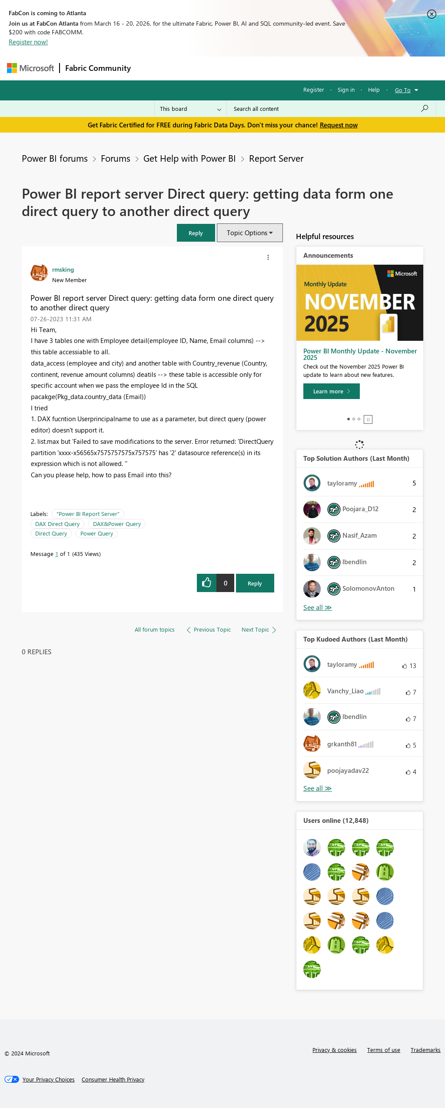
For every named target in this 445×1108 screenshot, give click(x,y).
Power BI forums (55, 158)
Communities (263, 68)
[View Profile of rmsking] (63, 269)
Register (313, 89)
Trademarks (426, 1049)
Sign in (346, 89)
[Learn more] (331, 391)
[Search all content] (331, 108)
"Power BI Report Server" (88, 513)
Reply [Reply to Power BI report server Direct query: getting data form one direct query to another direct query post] (255, 583)
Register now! (28, 41)
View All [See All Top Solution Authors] (317, 607)
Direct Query (51, 533)
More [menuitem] (332, 68)
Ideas (224, 68)
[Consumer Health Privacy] (113, 1079)
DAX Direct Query (57, 523)
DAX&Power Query (117, 523)
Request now (339, 124)
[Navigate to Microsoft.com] (30, 68)
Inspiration (189, 68)
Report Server (276, 158)
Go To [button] (403, 89)
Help (374, 89)
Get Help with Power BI (189, 158)
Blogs (302, 68)
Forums (150, 68)
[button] (196, 233)
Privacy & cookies (334, 1049)
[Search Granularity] (190, 108)
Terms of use (383, 1049)
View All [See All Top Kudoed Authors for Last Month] (317, 788)
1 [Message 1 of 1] (56, 553)
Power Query (96, 533)
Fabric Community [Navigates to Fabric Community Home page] (98, 68)
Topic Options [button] (247, 232)
